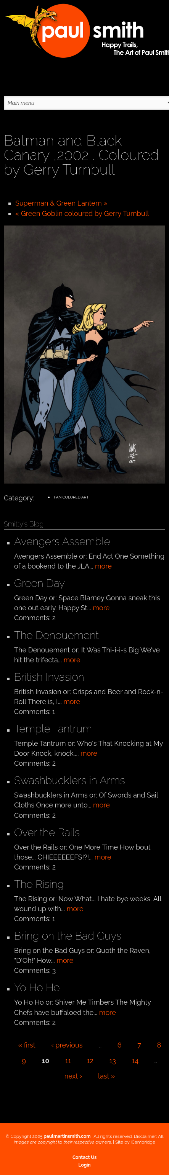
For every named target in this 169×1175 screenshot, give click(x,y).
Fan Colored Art (71, 497)
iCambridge (142, 1142)
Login (84, 1165)
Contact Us (84, 1157)
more (103, 566)
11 (68, 1061)
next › (73, 1076)
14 (135, 1061)
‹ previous (66, 1045)
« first (26, 1045)
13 (112, 1061)
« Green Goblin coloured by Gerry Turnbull (82, 213)
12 (90, 1061)
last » (106, 1076)
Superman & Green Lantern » (61, 203)
